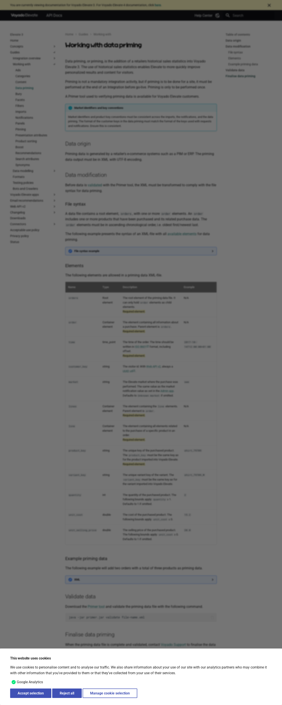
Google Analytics (30, 682)
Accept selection (31, 693)
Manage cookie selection (110, 693)
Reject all (67, 693)
